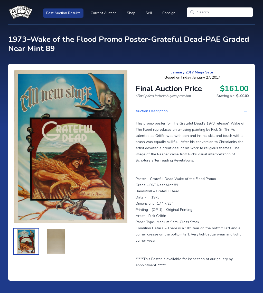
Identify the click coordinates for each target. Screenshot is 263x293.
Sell (149, 13)
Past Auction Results (63, 13)
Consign (168, 13)
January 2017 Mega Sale (192, 72)
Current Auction (104, 13)
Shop (131, 13)
